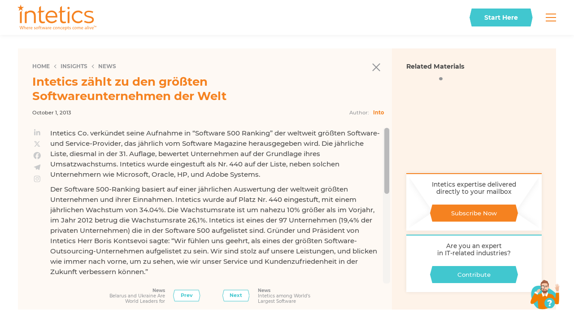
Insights (74, 66)
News (107, 66)
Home (41, 66)
